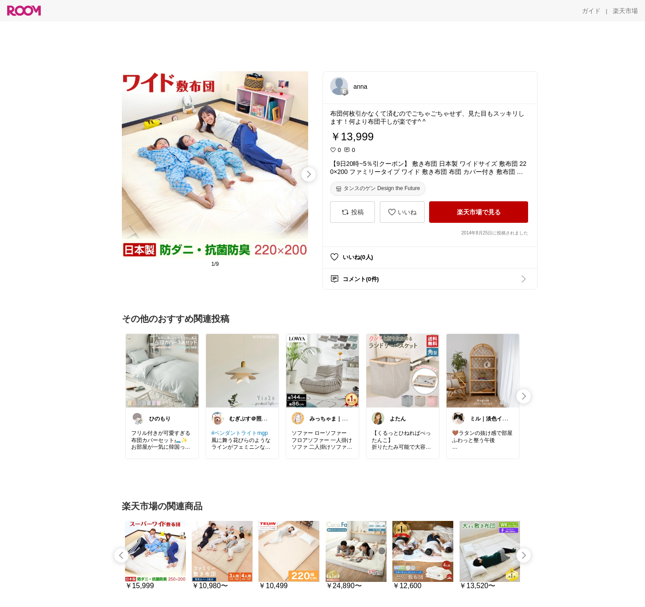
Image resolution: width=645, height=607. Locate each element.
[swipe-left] (121, 555)
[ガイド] (591, 11)
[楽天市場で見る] (478, 212)
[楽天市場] (625, 11)
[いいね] (402, 212)
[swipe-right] (308, 174)
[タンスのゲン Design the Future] (378, 189)
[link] (162, 370)
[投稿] (352, 212)
